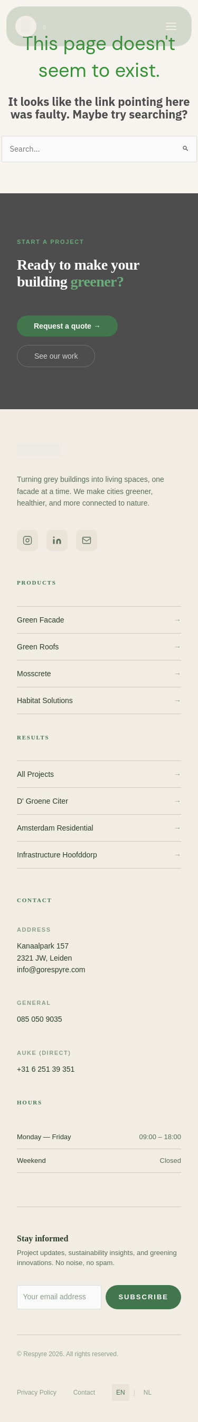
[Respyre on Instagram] (27, 540)
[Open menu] (171, 26)
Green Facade (99, 620)
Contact (84, 1392)
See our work (56, 356)
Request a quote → (67, 326)
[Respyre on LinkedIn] (57, 540)
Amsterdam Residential (99, 828)
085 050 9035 (39, 1019)
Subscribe (143, 1297)
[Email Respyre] (86, 540)
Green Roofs (99, 646)
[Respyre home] (30, 26)
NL (148, 1392)
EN (120, 1392)
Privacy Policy (36, 1392)
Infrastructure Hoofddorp (99, 854)
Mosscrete (99, 673)
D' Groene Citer (99, 801)
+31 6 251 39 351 (45, 1069)
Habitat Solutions (99, 700)
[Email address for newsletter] (59, 1297)
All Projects (99, 774)
